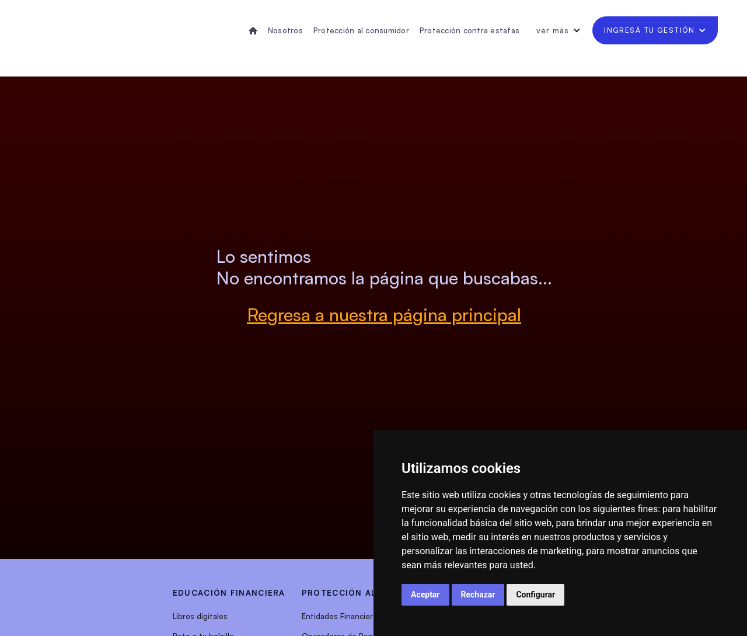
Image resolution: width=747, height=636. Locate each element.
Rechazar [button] (478, 594)
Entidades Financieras (341, 616)
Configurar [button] (535, 594)
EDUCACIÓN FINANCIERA (229, 592)
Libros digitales (200, 616)
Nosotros (285, 30)
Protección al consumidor (361, 30)
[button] (558, 30)
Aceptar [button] (425, 594)
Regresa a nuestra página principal (384, 314)
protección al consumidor (372, 592)
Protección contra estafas (469, 30)
